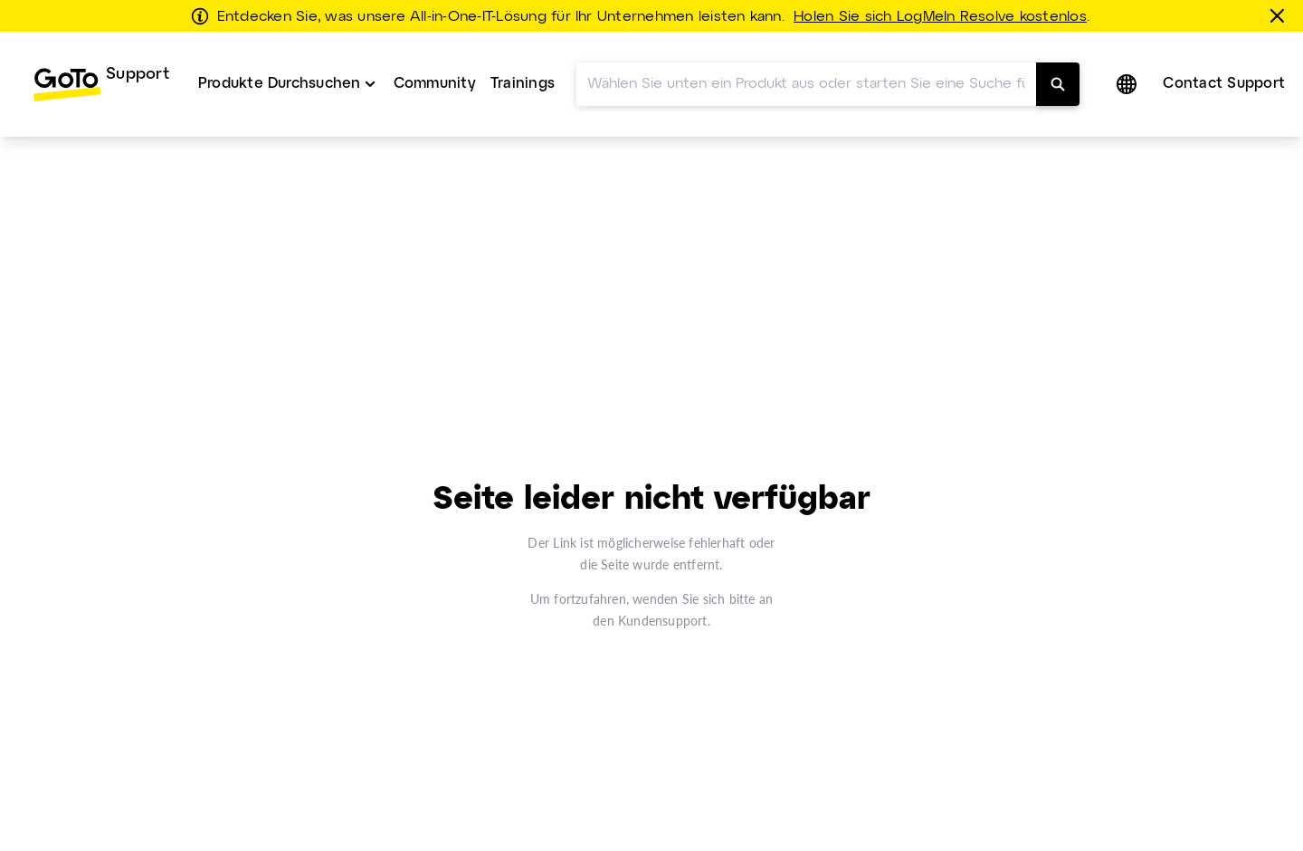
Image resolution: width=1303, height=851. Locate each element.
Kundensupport (663, 620)
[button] (1128, 84)
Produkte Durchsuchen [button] (279, 84)
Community (435, 84)
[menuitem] (101, 84)
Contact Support (1224, 84)
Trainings (522, 84)
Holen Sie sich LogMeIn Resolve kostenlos (940, 17)
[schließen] (1280, 15)
